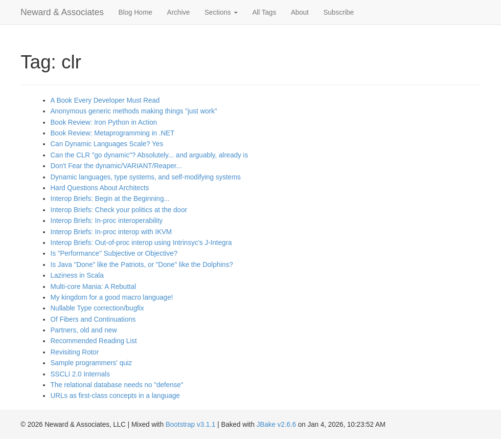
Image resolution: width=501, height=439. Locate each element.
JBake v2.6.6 (276, 424)
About (300, 12)
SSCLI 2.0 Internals (80, 374)
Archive (178, 12)
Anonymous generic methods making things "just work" (133, 111)
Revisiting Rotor (74, 352)
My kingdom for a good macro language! (111, 297)
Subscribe (338, 12)
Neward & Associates (62, 12)
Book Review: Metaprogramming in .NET (112, 133)
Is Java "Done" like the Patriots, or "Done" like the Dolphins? (141, 264)
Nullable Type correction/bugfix (97, 308)
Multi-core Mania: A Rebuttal (93, 286)
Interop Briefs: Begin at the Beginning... (110, 198)
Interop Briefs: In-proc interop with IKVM (111, 232)
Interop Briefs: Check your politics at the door (118, 210)
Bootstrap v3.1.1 (190, 424)
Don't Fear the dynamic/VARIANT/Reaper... (116, 166)
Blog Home (135, 12)
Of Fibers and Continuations (93, 319)
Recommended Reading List (93, 341)
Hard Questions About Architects (99, 188)
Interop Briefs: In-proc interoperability (106, 220)
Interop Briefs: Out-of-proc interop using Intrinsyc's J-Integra (141, 242)
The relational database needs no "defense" (116, 385)
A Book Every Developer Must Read (104, 100)
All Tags (264, 12)
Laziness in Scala (77, 275)
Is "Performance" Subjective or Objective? (114, 253)
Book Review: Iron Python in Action (103, 122)
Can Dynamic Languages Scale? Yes (106, 144)
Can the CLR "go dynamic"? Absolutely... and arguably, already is (149, 155)
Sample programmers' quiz (91, 363)
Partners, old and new (83, 330)
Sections (221, 12)
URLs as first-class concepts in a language (115, 395)
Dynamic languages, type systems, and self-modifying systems (145, 177)
